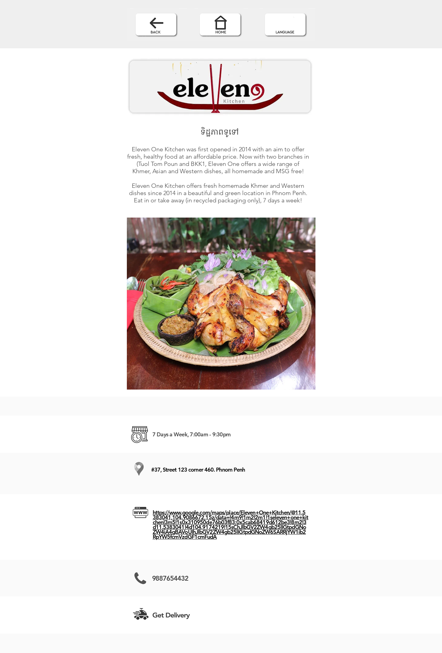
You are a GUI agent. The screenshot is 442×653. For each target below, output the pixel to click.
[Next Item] (305, 303)
